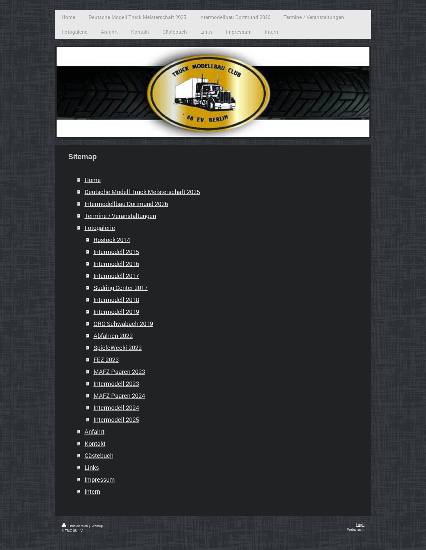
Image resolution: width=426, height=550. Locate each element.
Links (92, 467)
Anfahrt (95, 431)
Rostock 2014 (112, 240)
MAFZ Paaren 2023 (119, 372)
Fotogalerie (100, 228)
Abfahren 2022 (113, 336)
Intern (92, 491)
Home (93, 180)
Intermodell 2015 (116, 252)
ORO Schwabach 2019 (123, 324)
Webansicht (355, 529)
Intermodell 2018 (116, 300)
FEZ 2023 (106, 360)
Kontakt (95, 443)
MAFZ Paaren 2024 (119, 396)
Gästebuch (99, 455)
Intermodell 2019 (116, 312)
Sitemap (97, 526)
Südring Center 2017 (121, 288)
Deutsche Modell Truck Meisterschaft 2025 (142, 192)
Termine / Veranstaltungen (120, 216)
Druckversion (75, 526)
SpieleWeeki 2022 (118, 348)
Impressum (100, 479)
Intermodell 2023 (116, 384)
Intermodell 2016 (116, 264)
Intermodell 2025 (116, 419)
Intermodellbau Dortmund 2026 (126, 204)
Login (360, 525)
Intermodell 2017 (116, 276)
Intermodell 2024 (116, 408)
